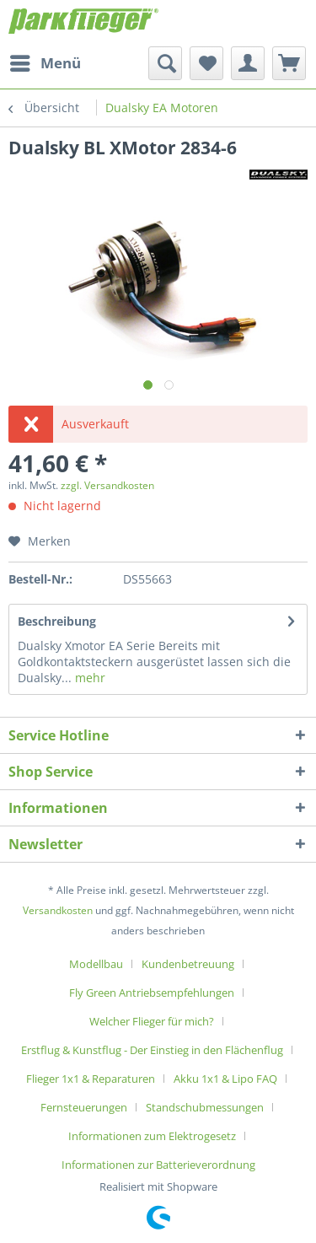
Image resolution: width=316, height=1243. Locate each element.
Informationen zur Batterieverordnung (158, 1164)
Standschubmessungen (205, 1107)
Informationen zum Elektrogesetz (152, 1135)
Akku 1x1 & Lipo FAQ (225, 1078)
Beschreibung (57, 621)
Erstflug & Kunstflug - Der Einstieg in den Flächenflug (152, 1049)
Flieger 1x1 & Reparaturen (90, 1078)
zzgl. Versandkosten (107, 485)
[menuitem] (44, 63)
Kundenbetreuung (188, 963)
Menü (45, 61)
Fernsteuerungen (83, 1107)
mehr (88, 678)
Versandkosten (58, 910)
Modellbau (96, 963)
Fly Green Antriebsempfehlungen (151, 992)
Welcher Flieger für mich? (151, 1021)
